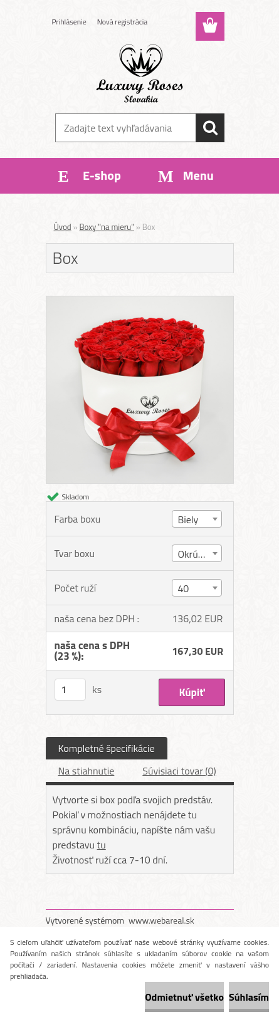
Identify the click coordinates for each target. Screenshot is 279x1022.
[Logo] (139, 73)
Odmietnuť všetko (184, 996)
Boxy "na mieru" (107, 227)
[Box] (139, 301)
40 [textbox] (183, 588)
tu (101, 844)
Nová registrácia (122, 22)
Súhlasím (249, 996)
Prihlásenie (69, 22)
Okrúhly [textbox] (193, 553)
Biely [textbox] (187, 519)
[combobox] (197, 519)
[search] (210, 127)
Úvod (62, 227)
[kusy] (70, 690)
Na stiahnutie (86, 770)
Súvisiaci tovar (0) (179, 770)
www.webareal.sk (161, 920)
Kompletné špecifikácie (106, 748)
